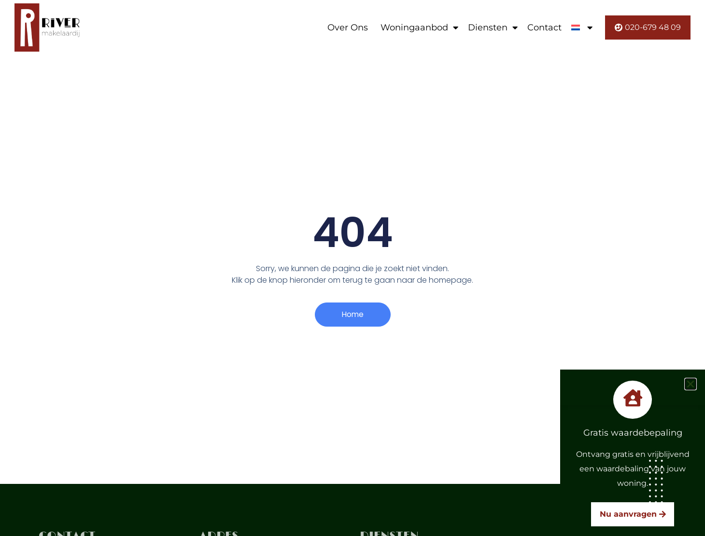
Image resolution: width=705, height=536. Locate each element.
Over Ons (347, 27)
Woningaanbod (419, 27)
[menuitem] (581, 27)
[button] (690, 384)
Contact (544, 27)
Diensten (493, 27)
